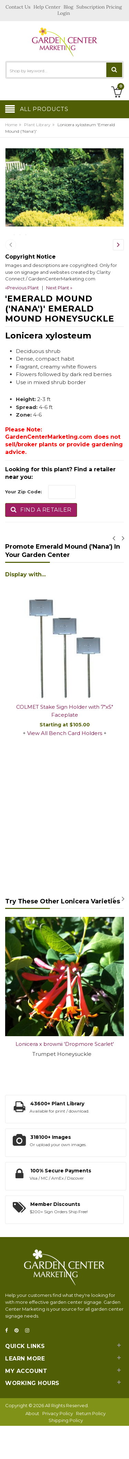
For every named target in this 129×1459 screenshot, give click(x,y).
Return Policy (91, 1447)
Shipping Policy (66, 1454)
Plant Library (37, 124)
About (32, 1447)
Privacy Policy (57, 1447)
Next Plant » (59, 321)
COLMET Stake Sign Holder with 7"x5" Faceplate (64, 744)
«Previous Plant (22, 321)
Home (11, 124)
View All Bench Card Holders (64, 767)
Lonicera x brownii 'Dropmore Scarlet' (64, 1078)
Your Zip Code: (23, 525)
